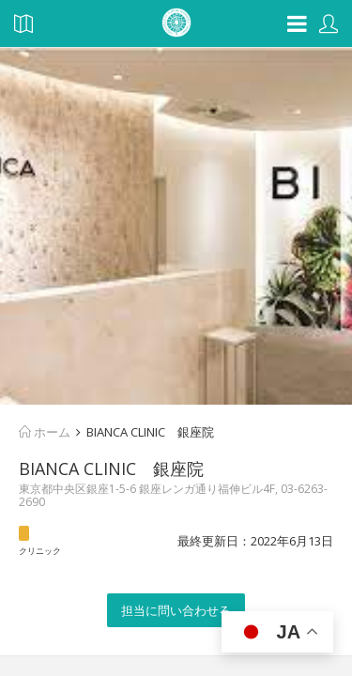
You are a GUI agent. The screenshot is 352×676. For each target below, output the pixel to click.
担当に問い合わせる (176, 610)
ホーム (44, 431)
